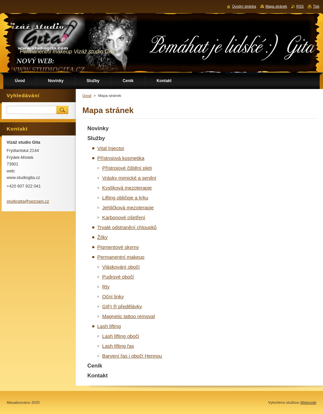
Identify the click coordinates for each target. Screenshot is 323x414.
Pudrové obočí (118, 277)
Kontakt (97, 375)
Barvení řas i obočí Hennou (132, 356)
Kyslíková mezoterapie (127, 188)
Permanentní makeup (120, 257)
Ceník (94, 366)
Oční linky (113, 296)
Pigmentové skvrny (118, 247)
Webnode (308, 402)
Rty (105, 286)
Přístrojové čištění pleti (127, 168)
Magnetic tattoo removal (128, 316)
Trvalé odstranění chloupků (127, 227)
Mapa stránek (276, 6)
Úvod (86, 96)
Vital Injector (110, 148)
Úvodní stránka (244, 6)
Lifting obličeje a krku (125, 197)
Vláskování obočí (121, 267)
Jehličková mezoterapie (128, 207)
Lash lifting (109, 326)
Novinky (98, 128)
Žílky (102, 237)
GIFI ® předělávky (122, 306)
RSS (300, 6)
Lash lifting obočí (120, 336)
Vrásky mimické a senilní (129, 178)
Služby (96, 138)
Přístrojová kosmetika (120, 158)
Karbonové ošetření (123, 217)
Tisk (316, 6)
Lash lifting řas (118, 346)
